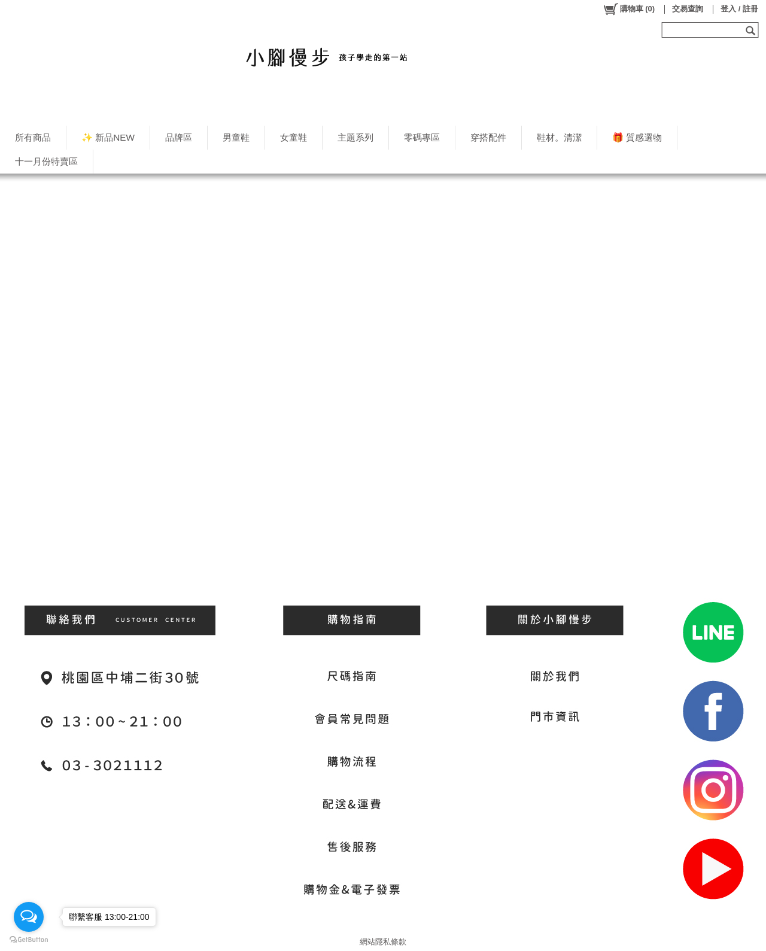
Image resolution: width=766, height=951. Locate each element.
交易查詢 (687, 8)
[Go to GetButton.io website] (29, 939)
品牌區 (178, 137)
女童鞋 (293, 137)
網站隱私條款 (383, 941)
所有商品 (33, 137)
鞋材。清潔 (559, 137)
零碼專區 (422, 137)
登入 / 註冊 (739, 8)
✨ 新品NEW (108, 137)
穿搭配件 (488, 137)
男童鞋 (236, 137)
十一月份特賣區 (46, 161)
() (628, 9)
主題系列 (355, 137)
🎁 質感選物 (637, 137)
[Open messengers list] (29, 917)
